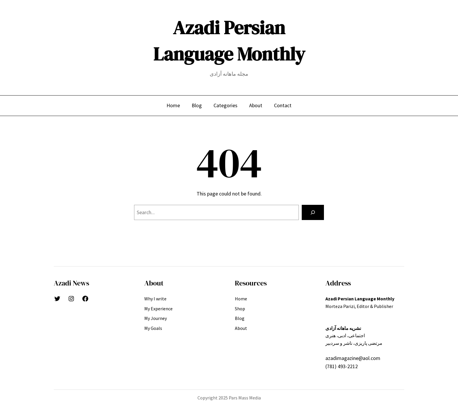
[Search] (313, 212)
